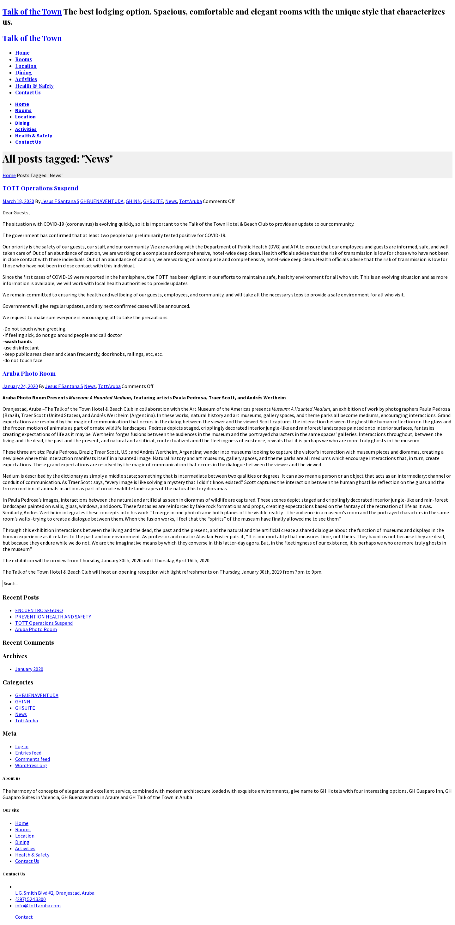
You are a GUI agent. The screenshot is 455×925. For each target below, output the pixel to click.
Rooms (23, 829)
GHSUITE (153, 201)
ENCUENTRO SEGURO (39, 610)
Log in (21, 746)
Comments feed (32, 759)
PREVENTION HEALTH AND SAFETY (53, 616)
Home (21, 823)
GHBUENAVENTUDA (102, 201)
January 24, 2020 (20, 386)
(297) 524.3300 (30, 899)
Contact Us (27, 861)
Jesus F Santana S (60, 201)
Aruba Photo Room (29, 373)
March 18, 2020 (18, 201)
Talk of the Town (32, 11)
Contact (24, 917)
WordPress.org (31, 765)
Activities (25, 848)
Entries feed (28, 752)
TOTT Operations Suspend (40, 188)
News (171, 201)
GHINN (133, 201)
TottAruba (190, 201)
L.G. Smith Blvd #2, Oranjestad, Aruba (54, 893)
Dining (22, 842)
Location (24, 835)
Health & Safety (32, 854)
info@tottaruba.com (38, 905)
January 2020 (29, 669)
